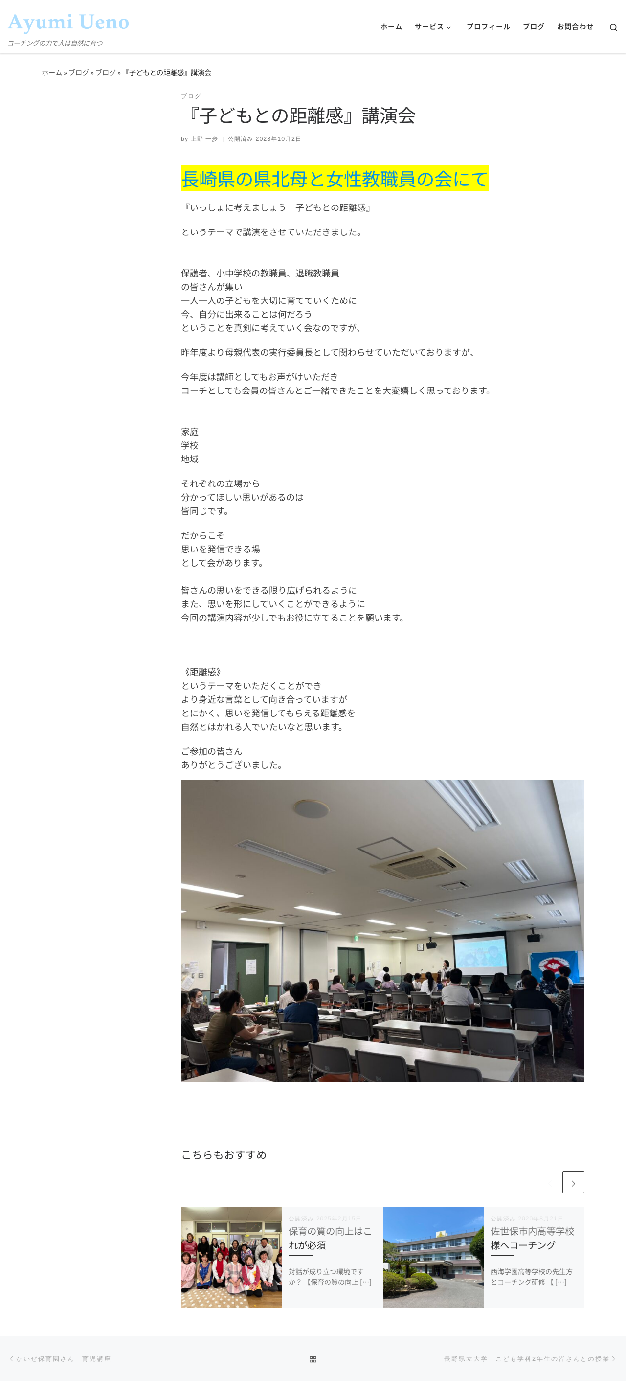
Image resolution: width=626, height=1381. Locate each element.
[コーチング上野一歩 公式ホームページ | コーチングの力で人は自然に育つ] (68, 18)
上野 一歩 (204, 139)
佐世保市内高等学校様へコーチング (532, 1237)
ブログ (78, 72)
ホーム (52, 72)
